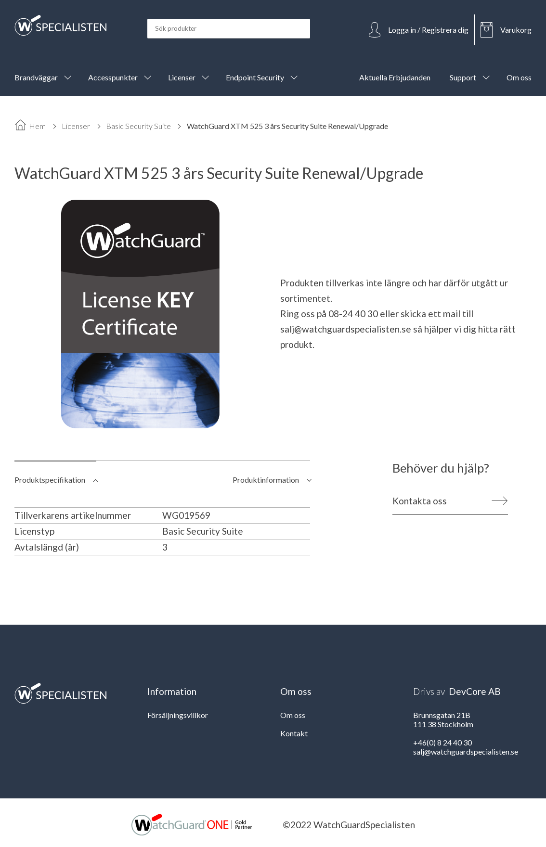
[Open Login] (418, 30)
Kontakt (294, 733)
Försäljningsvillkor (177, 714)
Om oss (292, 714)
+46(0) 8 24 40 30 (442, 742)
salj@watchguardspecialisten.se (345, 328)
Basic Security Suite (138, 125)
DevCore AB (475, 691)
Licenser (76, 125)
